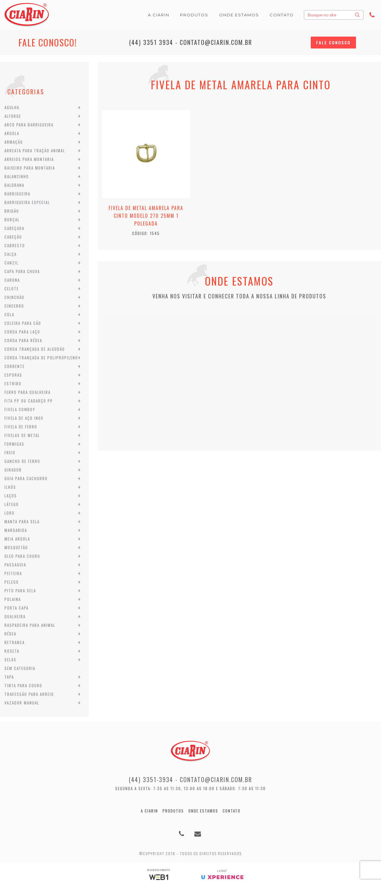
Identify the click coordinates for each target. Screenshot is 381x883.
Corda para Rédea (23, 340)
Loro (9, 513)
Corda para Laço (22, 332)
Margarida (15, 530)
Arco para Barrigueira (29, 125)
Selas (10, 660)
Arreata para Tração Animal (34, 151)
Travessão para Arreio (29, 694)
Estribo (12, 383)
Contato (232, 811)
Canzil (11, 263)
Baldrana (14, 185)
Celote (11, 289)
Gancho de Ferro (22, 461)
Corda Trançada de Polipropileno (41, 358)
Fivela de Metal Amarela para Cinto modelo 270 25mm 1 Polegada (146, 215)
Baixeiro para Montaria (29, 168)
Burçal (12, 220)
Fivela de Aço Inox (23, 418)
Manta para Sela (22, 522)
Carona (12, 280)
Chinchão (14, 297)
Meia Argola (17, 539)
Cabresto (14, 245)
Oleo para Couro (22, 556)
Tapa (9, 677)
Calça (10, 254)
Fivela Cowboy (19, 409)
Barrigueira (17, 194)
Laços (10, 496)
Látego (11, 504)
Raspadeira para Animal (29, 625)
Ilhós (10, 487)
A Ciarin (149, 811)
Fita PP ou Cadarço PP (28, 401)
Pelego (11, 582)
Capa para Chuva (22, 271)
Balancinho (16, 176)
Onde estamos (203, 811)
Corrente (14, 366)
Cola (9, 314)
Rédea (10, 634)
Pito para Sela (20, 591)
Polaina (12, 599)
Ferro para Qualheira (27, 392)
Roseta (11, 651)
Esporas (13, 375)
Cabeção (13, 237)
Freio (9, 452)
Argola (11, 133)
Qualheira (15, 616)
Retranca (14, 642)
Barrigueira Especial (27, 202)
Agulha (11, 107)
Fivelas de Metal (22, 435)
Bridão (11, 211)
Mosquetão (16, 547)
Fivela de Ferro (20, 427)
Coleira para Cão (22, 323)
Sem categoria (19, 668)
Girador (13, 470)
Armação (13, 142)
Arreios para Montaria (29, 159)
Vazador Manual (21, 703)
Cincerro (14, 306)
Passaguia (15, 565)
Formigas (14, 444)
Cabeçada (14, 228)
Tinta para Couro (23, 685)
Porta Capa (16, 608)
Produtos (173, 811)
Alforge (12, 116)
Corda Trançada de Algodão (34, 349)
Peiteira (13, 573)
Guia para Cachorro (26, 478)
